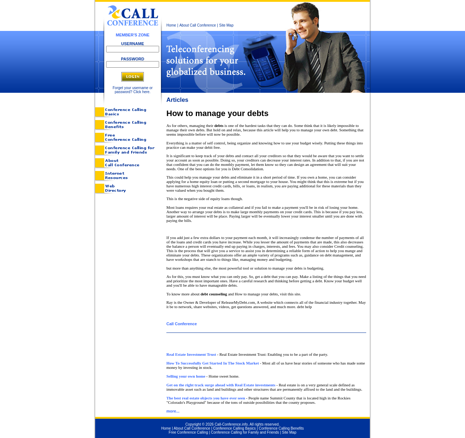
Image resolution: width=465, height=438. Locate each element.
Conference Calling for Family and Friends (245, 432)
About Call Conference (197, 25)
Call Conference (181, 324)
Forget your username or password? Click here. (133, 90)
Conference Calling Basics (234, 428)
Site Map (226, 25)
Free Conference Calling (188, 432)
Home (171, 25)
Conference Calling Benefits (281, 428)
